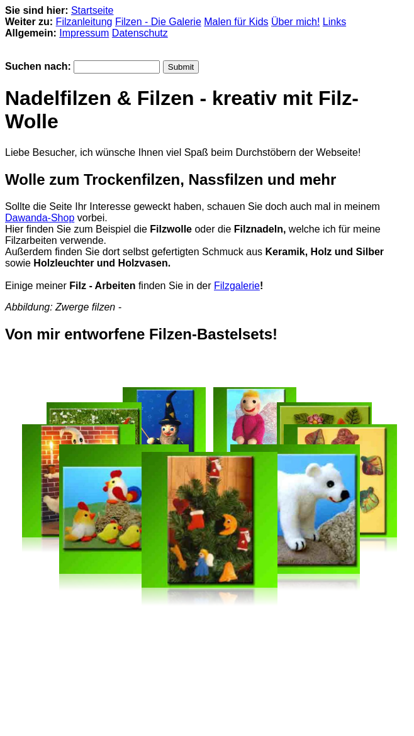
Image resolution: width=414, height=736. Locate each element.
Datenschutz (140, 33)
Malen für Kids (236, 21)
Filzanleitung (84, 21)
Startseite (92, 10)
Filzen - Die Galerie (158, 21)
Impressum (84, 33)
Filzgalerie (237, 285)
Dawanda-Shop (39, 217)
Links (334, 21)
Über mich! (295, 21)
